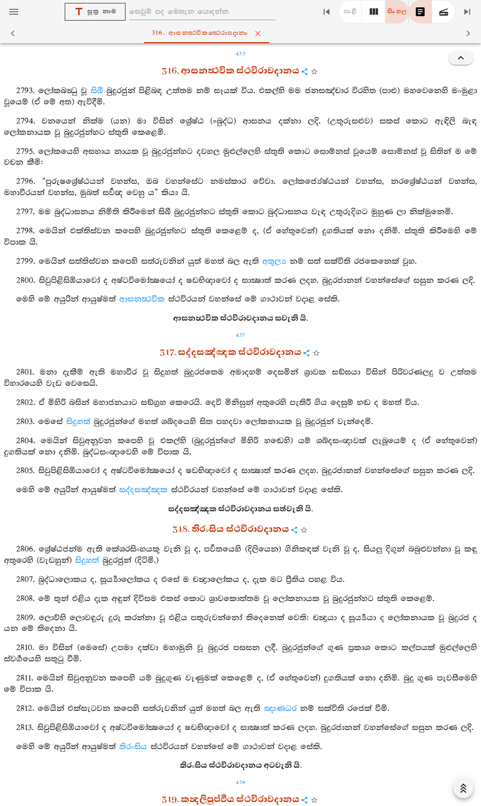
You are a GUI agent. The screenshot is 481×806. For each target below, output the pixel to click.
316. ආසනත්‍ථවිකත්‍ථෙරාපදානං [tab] (242, 33)
